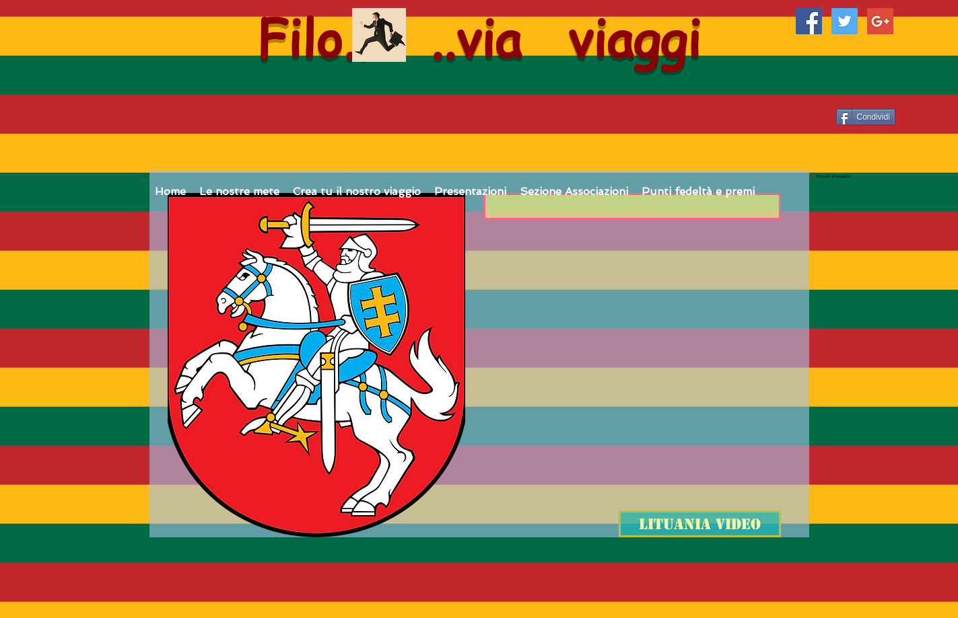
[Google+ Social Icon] (880, 21)
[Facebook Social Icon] (809, 21)
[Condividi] (865, 117)
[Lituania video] (700, 523)
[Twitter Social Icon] (844, 21)
